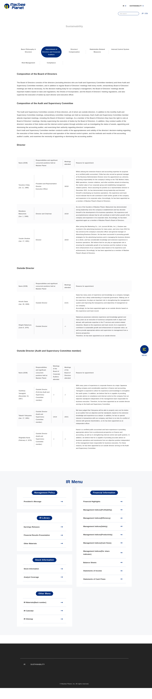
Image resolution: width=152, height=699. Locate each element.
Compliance (51, 63)
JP (143, 13)
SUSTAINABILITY (136, 6)
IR (24, 675)
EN (147, 13)
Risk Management (28, 63)
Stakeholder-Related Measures (97, 50)
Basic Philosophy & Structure (28, 50)
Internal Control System (120, 50)
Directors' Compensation (74, 50)
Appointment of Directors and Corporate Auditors (51, 52)
